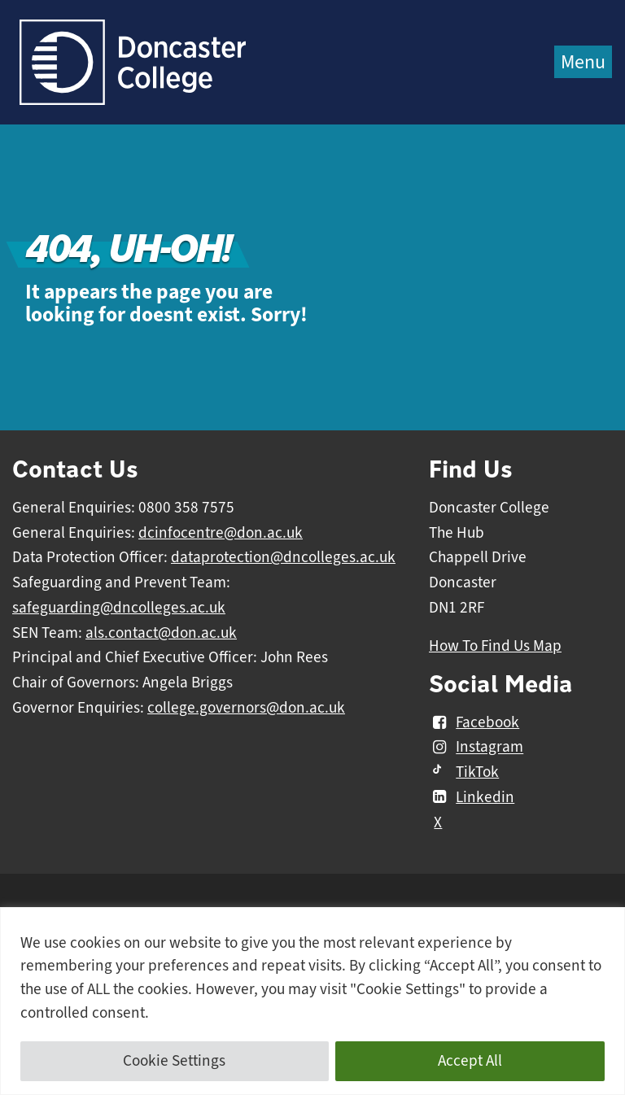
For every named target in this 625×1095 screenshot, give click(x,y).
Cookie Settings (174, 1061)
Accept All (470, 1061)
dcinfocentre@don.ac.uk (220, 533)
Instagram (476, 747)
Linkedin (471, 797)
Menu (583, 62)
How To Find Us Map (495, 646)
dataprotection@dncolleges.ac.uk (283, 557)
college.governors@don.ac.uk (246, 708)
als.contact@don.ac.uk (161, 633)
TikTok (464, 772)
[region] (312, 1001)
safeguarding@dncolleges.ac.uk (118, 607)
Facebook (474, 722)
